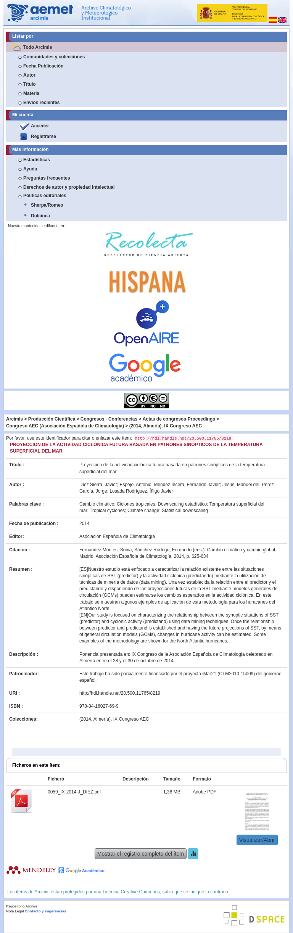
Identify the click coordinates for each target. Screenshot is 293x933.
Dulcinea (40, 215)
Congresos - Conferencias (108, 419)
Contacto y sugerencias (45, 911)
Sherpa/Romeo (47, 205)
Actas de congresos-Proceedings (179, 419)
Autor (29, 75)
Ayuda (30, 169)
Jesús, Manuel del (240, 484)
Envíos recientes (41, 102)
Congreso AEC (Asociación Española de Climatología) (65, 426)
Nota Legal (15, 911)
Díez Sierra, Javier (98, 484)
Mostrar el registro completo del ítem (140, 854)
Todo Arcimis (37, 47)
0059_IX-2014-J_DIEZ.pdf (74, 792)
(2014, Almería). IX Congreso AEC (165, 426)
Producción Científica (51, 419)
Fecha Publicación (43, 66)
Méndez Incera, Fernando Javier (187, 484)
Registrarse (43, 136)
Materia (31, 93)
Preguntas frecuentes (46, 178)
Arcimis (14, 419)
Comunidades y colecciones (54, 56)
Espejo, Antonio (135, 484)
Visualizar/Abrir (257, 840)
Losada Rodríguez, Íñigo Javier (141, 491)
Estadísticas (36, 159)
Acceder (40, 125)
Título (29, 84)
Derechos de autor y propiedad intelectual (68, 187)
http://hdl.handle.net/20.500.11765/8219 (119, 693)
